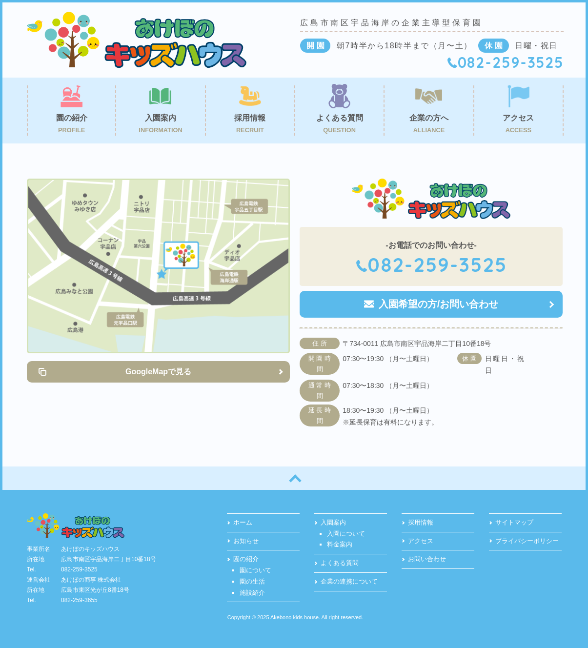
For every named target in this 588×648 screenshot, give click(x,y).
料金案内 (339, 544)
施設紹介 (252, 592)
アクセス (420, 541)
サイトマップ (514, 522)
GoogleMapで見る (158, 371)
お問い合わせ (427, 559)
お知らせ (246, 541)
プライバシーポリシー (527, 541)
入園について (346, 533)
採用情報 (420, 522)
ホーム (242, 522)
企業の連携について (349, 581)
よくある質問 (340, 563)
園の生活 (252, 581)
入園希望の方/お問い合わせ (439, 304)
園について (255, 570)
